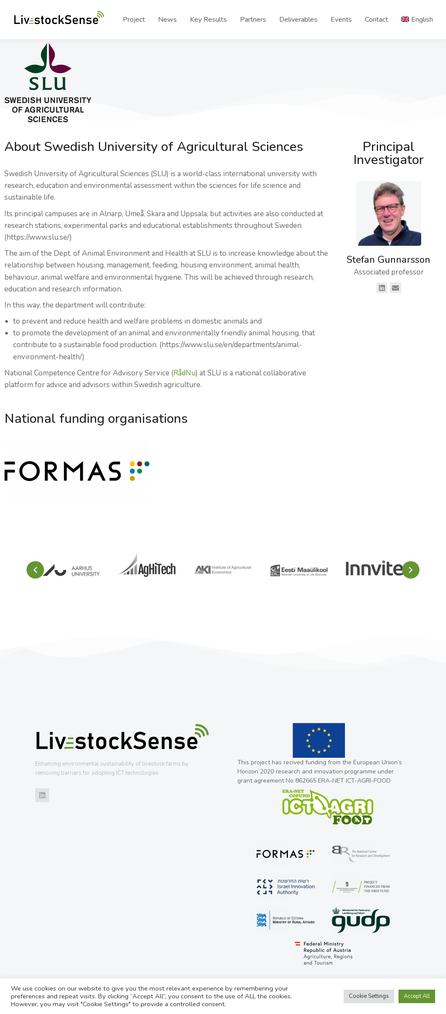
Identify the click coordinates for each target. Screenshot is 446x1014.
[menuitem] (417, 19)
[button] (35, 570)
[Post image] (71, 570)
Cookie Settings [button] (369, 996)
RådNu (184, 373)
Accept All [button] (417, 996)
